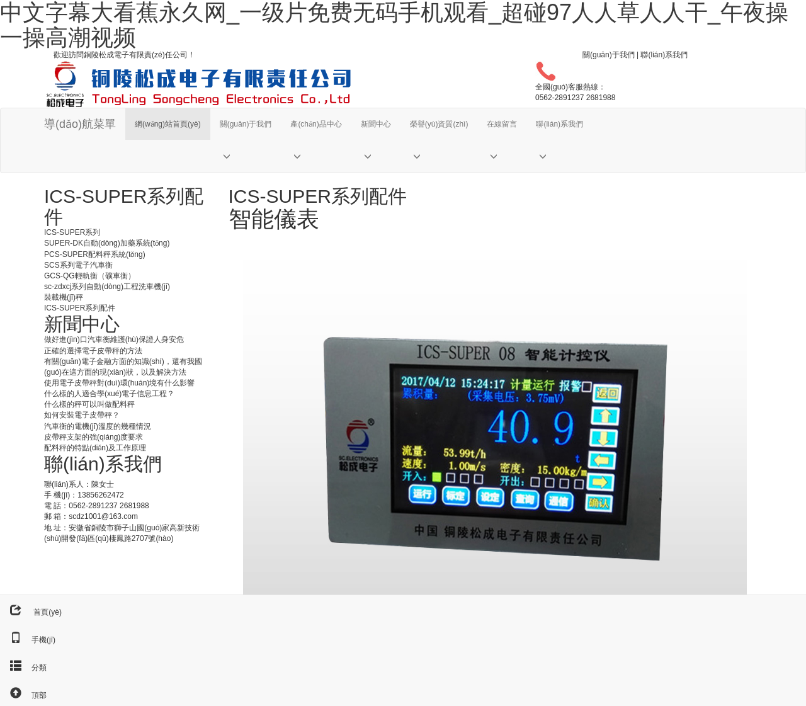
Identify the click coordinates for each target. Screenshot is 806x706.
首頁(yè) (31, 612)
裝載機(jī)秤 (63, 297)
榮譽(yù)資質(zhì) (439, 124)
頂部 (23, 695)
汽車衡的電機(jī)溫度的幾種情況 (97, 426)
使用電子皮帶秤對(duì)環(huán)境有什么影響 (119, 383)
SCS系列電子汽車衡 (78, 265)
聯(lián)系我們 (664, 54)
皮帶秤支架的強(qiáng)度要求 (93, 437)
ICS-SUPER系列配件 (79, 308)
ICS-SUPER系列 (72, 232)
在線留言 (502, 124)
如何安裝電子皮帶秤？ (82, 415)
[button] (245, 156)
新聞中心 (376, 124)
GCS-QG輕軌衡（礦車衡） (89, 275)
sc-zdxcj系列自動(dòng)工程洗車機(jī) (107, 286)
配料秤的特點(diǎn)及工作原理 (95, 447)
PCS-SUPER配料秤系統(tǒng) (94, 254)
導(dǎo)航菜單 (80, 124)
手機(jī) (27, 639)
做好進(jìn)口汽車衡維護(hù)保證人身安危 (114, 339)
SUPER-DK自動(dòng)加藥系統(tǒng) (106, 243)
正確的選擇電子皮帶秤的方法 (93, 350)
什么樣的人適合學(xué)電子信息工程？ (109, 393)
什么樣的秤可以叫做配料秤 (89, 404)
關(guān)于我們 (608, 54)
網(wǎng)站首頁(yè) (168, 124)
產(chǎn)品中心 (315, 124)
